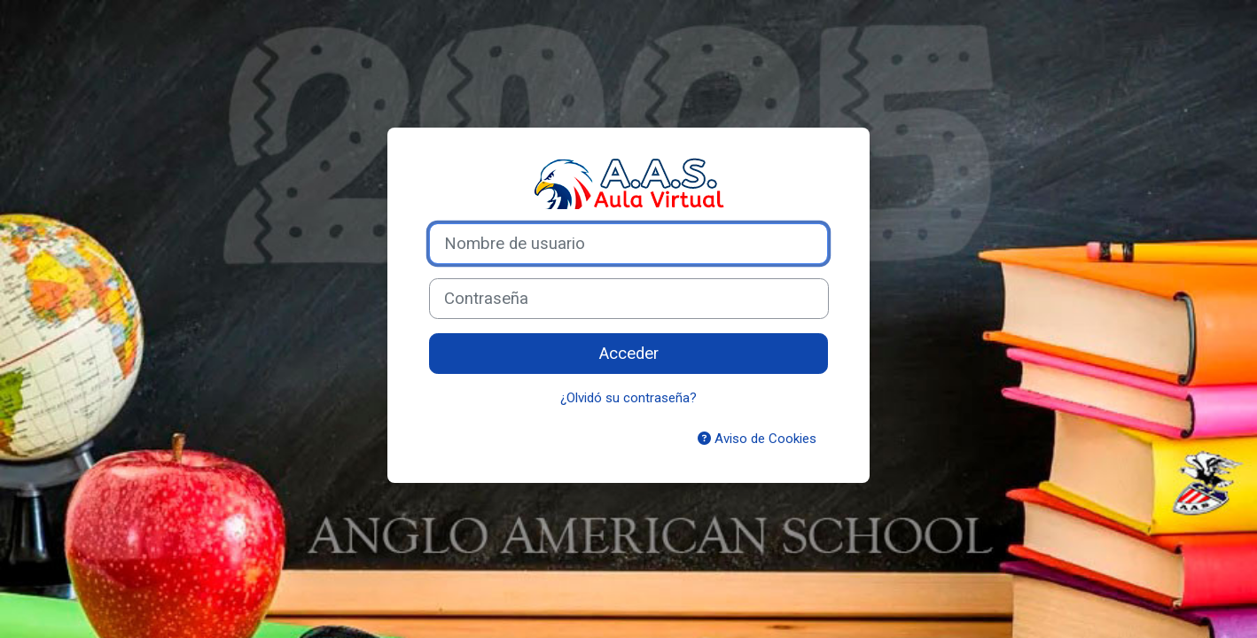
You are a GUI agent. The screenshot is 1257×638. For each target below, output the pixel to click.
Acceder (629, 353)
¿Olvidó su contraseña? (628, 398)
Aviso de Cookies (757, 439)
